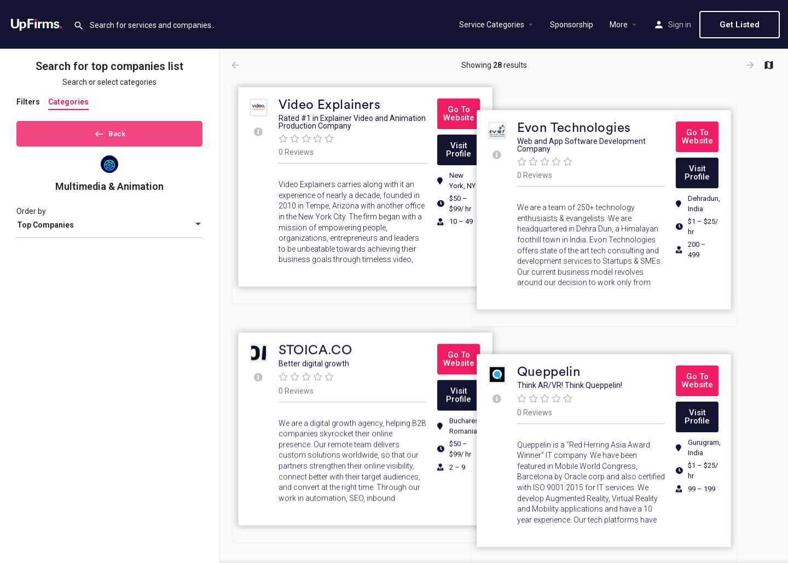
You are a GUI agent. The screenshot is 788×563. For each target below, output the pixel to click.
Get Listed (740, 25)
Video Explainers (329, 105)
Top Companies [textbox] (45, 228)
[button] (458, 113)
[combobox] (109, 229)
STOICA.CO (315, 337)
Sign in (679, 24)
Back (109, 131)
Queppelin (586, 337)
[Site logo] (36, 23)
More (619, 24)
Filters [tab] (28, 101)
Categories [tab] (68, 101)
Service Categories (491, 24)
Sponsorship (571, 24)
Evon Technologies (612, 105)
